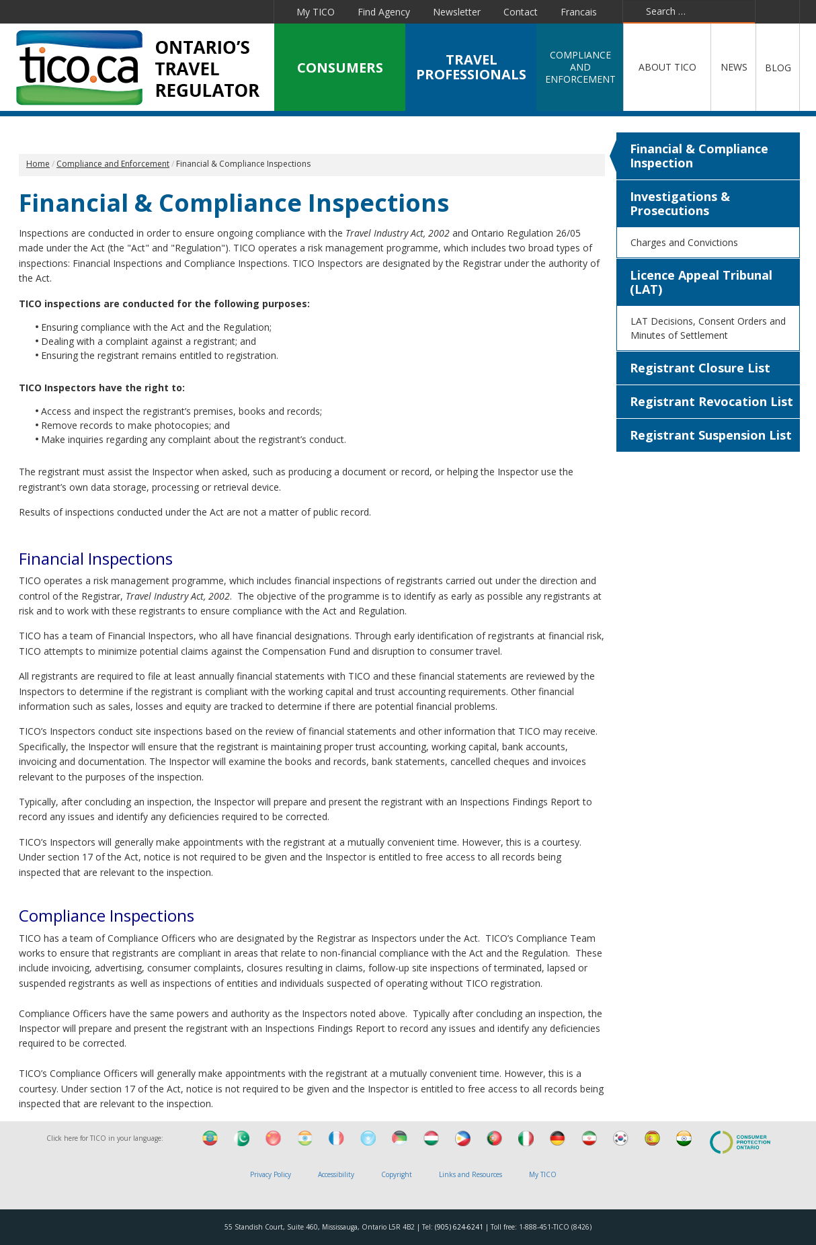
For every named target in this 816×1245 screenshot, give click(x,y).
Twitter (127, 11)
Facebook (98, 11)
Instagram (255, 11)
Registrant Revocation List (711, 401)
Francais (579, 11)
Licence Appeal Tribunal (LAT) (701, 282)
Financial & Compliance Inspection (699, 155)
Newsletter (457, 11)
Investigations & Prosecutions (680, 203)
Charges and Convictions (684, 242)
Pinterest (222, 11)
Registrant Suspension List (711, 435)
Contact (520, 11)
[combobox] (689, 12)
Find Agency (384, 11)
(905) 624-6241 (459, 1227)
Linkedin (158, 11)
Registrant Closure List (700, 368)
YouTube (190, 11)
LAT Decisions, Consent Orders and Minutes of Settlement (708, 328)
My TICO (315, 11)
